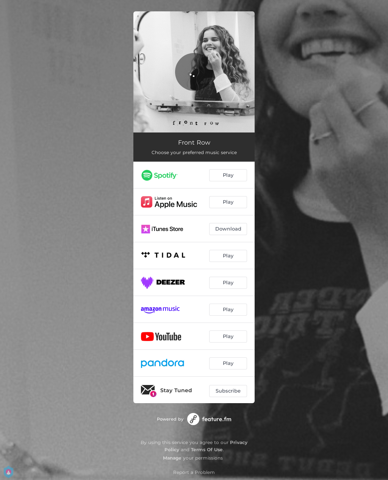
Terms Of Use (207, 449)
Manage (172, 458)
